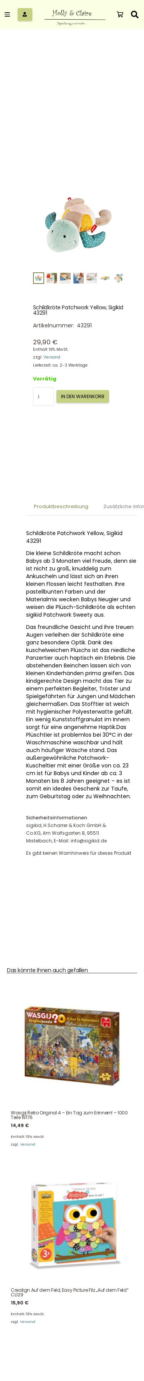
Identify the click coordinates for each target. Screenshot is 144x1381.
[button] (9, 14)
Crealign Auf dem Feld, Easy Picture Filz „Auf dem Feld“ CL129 (69, 1292)
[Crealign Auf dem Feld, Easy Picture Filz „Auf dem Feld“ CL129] (72, 1223)
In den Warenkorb (82, 396)
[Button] (25, 14)
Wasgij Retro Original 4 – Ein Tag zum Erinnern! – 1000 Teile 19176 (69, 1115)
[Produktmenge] (43, 396)
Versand (51, 357)
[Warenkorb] (120, 14)
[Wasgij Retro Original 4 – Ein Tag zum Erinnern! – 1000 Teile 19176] (72, 1046)
